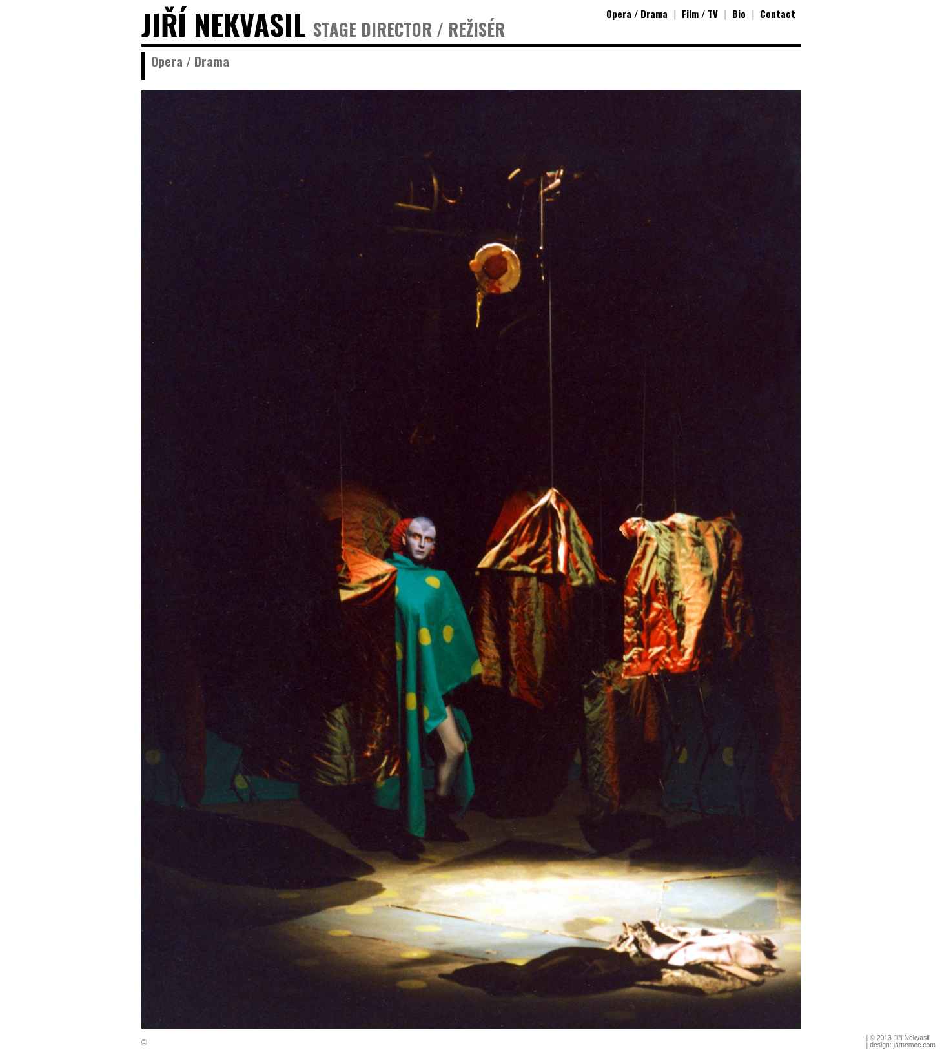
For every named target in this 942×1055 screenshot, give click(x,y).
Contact (777, 13)
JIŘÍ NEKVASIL (223, 24)
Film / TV (700, 13)
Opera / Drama (637, 13)
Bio (739, 13)
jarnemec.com (915, 1045)
